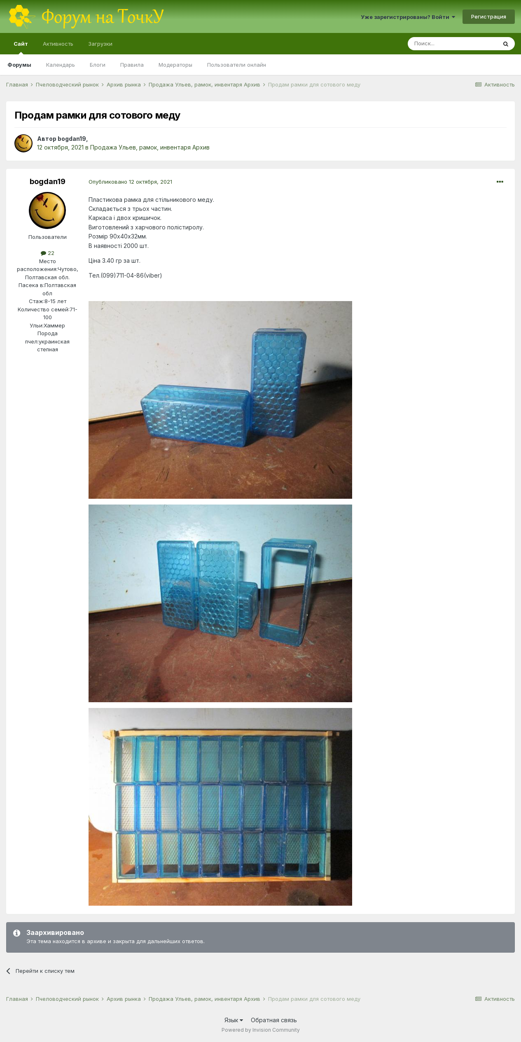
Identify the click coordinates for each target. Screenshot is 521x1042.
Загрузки (100, 43)
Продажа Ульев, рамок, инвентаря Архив (150, 147)
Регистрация (488, 16)
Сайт (21, 47)
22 (47, 253)
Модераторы (175, 64)
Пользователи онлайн (236, 64)
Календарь (60, 64)
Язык (233, 1019)
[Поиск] (452, 43)
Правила (132, 64)
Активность (58, 43)
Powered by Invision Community (261, 1030)
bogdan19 (72, 138)
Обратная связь (274, 1019)
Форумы (19, 64)
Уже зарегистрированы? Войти (408, 17)
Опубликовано (130, 181)
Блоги (97, 64)
